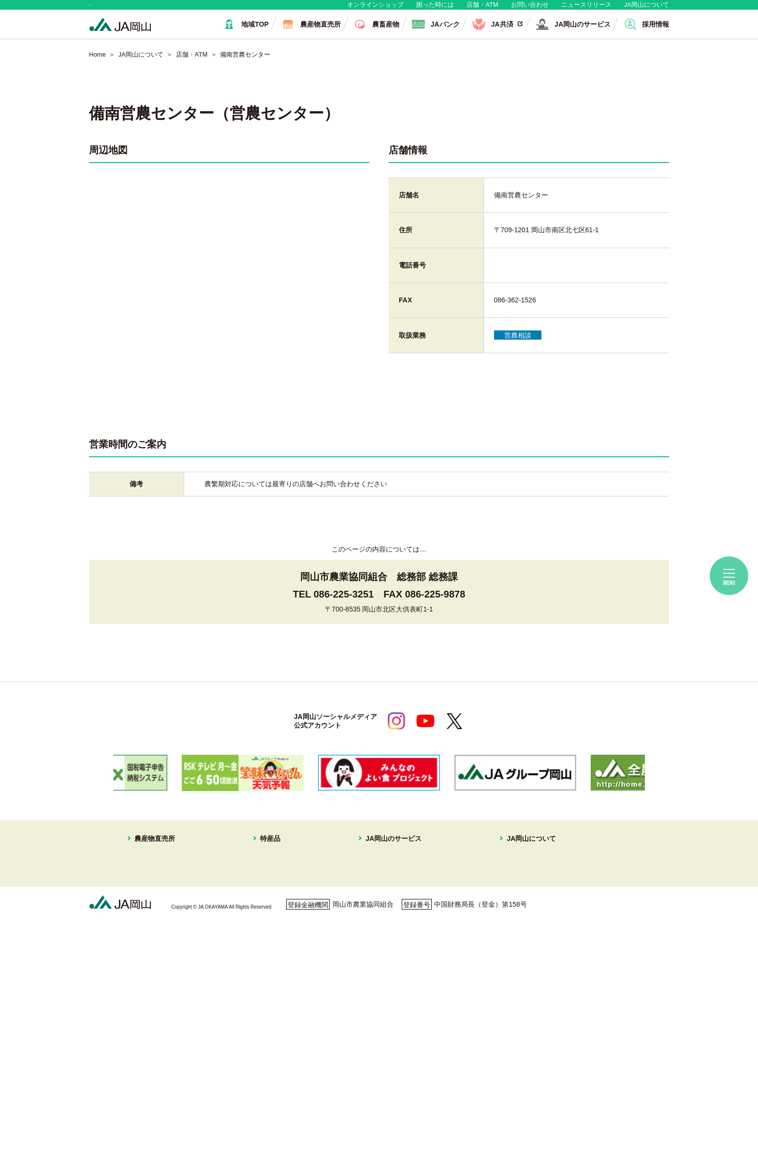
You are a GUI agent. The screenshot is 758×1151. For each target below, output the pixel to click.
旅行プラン (378, 915)
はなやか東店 (145, 892)
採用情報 (489, 938)
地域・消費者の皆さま (137, 9)
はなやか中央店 (149, 880)
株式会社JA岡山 (386, 938)
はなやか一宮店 (149, 903)
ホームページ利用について (427, 1104)
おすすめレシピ (500, 984)
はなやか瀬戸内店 (152, 915)
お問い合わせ (530, 9)
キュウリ (273, 961)
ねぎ (267, 1042)
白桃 (267, 880)
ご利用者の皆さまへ (327, 1104)
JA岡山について (646, 9)
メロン (270, 915)
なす (267, 972)
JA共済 (372, 892)
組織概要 (489, 915)
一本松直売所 (145, 926)
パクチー (273, 1053)
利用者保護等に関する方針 (227, 1104)
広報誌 (486, 950)
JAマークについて (503, 903)
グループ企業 (496, 926)
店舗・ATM (482, 9)
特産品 (263, 868)
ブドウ (270, 892)
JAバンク (376, 880)
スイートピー (280, 903)
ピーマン (273, 996)
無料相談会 (608, 881)
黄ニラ (270, 984)
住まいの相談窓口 (389, 903)
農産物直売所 (138, 868)
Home (97, 64)
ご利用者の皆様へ (618, 895)
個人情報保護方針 (131, 1104)
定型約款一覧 (496, 1007)
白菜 (267, 1030)
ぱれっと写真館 (500, 961)
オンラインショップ (375, 9)
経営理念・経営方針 (506, 880)
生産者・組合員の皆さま (238, 9)
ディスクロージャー (506, 996)
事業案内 (489, 892)
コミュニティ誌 (500, 972)
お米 (267, 1065)
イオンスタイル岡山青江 (162, 938)
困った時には (435, 9)
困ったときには (614, 908)
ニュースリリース (586, 9)
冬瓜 (267, 1018)
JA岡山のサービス (383, 868)
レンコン (273, 1007)
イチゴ (270, 938)
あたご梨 (273, 950)
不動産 (372, 926)
